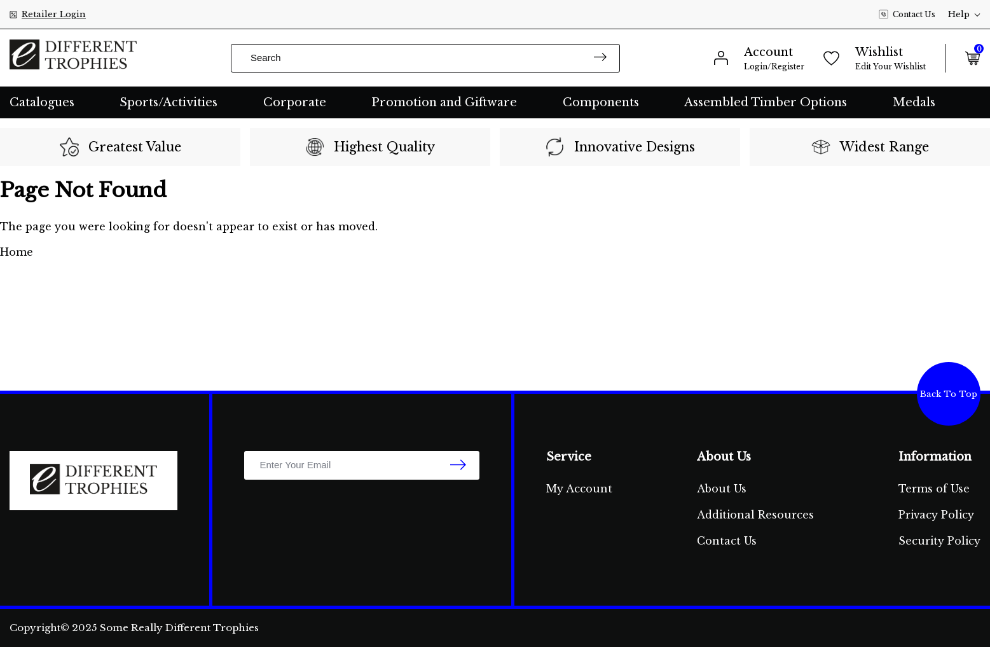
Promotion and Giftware (444, 102)
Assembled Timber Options (765, 102)
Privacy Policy (936, 514)
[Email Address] (361, 465)
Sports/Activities (168, 102)
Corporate (294, 102)
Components (601, 102)
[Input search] (425, 58)
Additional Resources (755, 514)
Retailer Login (54, 14)
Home (16, 252)
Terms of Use (934, 488)
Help (964, 14)
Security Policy (939, 540)
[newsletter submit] (458, 465)
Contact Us (907, 15)
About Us (721, 488)
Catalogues (42, 102)
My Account (579, 488)
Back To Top (948, 394)
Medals (914, 102)
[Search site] (600, 58)
